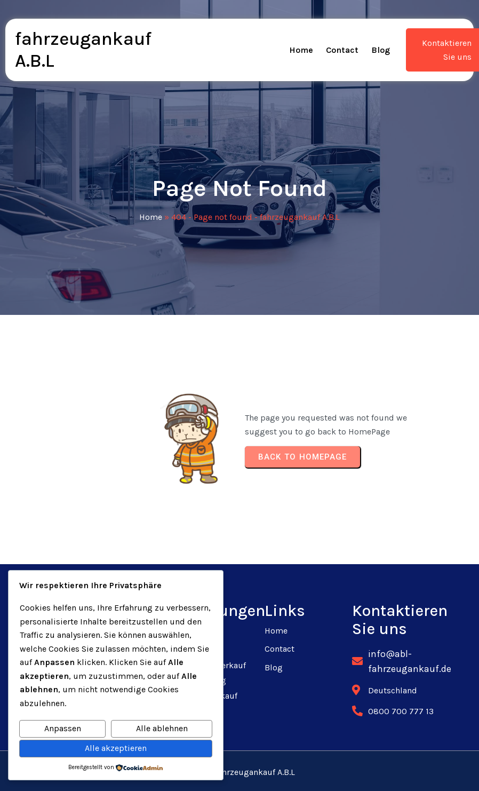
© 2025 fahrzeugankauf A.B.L (240, 772)
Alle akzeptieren (116, 748)
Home (150, 217)
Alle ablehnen (162, 728)
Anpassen (62, 728)
